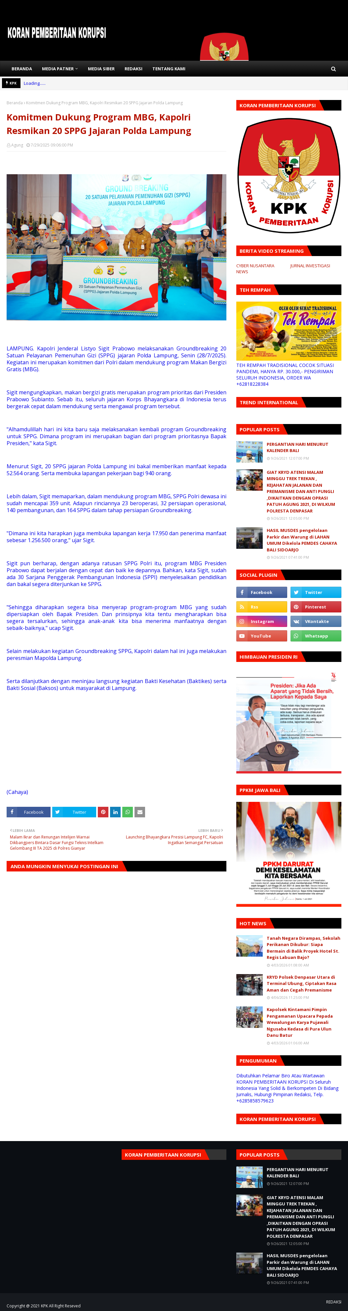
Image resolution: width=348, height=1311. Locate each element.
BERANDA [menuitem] (22, 69)
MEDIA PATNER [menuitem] (58, 69)
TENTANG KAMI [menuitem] (168, 69)
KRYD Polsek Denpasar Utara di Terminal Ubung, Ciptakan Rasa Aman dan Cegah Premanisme (301, 983)
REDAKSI (333, 1302)
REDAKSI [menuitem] (133, 69)
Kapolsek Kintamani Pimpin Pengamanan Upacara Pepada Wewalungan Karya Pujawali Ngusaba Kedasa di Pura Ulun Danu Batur (300, 1022)
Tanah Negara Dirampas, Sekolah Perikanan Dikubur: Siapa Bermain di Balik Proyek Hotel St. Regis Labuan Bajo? (303, 948)
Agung (17, 145)
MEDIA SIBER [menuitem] (101, 69)
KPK (44, 1306)
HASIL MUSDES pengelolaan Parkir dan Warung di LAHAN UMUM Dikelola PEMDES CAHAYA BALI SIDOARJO (302, 540)
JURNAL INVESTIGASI (310, 266)
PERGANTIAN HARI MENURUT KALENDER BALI (298, 447)
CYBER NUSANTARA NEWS (255, 269)
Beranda (15, 103)
